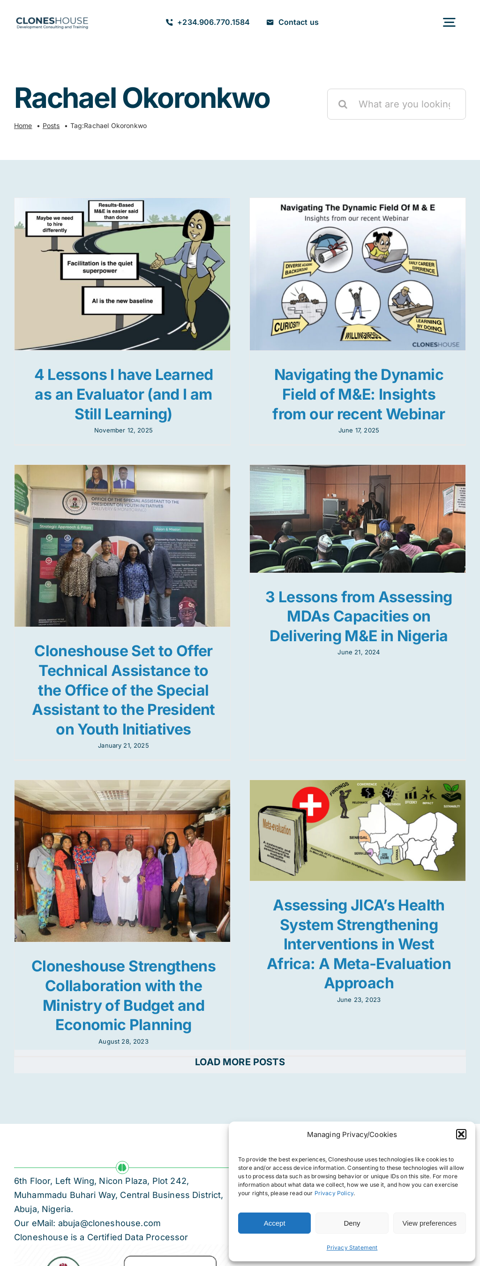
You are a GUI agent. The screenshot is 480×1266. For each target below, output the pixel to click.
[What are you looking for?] (396, 104)
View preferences (430, 1223)
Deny (352, 1223)
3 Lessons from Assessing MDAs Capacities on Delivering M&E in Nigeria (345, 621)
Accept (274, 1223)
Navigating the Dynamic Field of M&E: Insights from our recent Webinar (354, 394)
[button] (461, 1134)
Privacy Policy (334, 1193)
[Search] (342, 104)
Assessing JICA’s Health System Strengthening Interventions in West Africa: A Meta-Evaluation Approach (363, 932)
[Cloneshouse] (52, 16)
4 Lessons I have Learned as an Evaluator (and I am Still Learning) (123, 394)
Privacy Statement (352, 1247)
